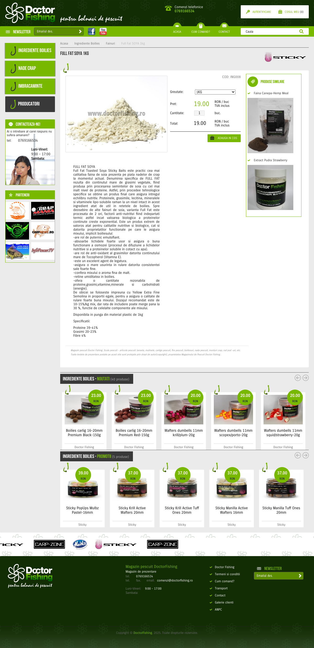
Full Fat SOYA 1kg (133, 44)
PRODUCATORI (25, 104)
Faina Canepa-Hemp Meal (268, 93)
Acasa (64, 44)
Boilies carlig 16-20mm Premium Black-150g (120, 432)
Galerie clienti (221, 603)
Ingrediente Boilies (87, 44)
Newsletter (18, 31)
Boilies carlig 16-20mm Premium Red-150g (170, 432)
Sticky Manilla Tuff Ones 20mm (281, 510)
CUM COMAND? (200, 30)
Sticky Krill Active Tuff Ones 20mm (182, 510)
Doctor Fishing (222, 567)
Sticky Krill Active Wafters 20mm (132, 510)
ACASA (177, 30)
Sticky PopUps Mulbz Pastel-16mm (82, 510)
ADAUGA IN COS (223, 138)
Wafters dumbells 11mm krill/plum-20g (220, 432)
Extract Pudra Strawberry (267, 160)
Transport (219, 588)
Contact (217, 595)
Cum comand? (222, 581)
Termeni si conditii (225, 574)
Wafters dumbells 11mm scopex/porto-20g (269, 432)
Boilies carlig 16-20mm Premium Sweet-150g (68, 432)
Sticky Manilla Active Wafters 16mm (231, 510)
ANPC (216, 610)
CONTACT (224, 30)
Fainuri (110, 44)
